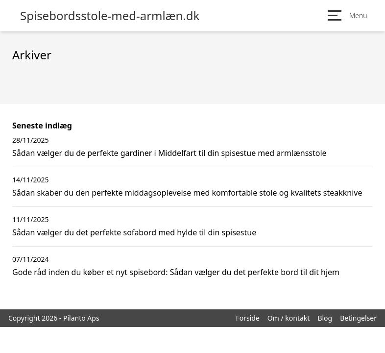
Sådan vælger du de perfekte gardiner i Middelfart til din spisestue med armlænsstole (169, 153)
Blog (324, 318)
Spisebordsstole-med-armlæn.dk (109, 16)
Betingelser (358, 318)
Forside (247, 318)
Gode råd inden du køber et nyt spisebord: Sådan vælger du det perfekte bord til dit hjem (175, 272)
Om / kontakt (288, 318)
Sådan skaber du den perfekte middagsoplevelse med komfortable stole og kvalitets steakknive (187, 192)
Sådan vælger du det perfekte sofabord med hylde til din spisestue (134, 232)
